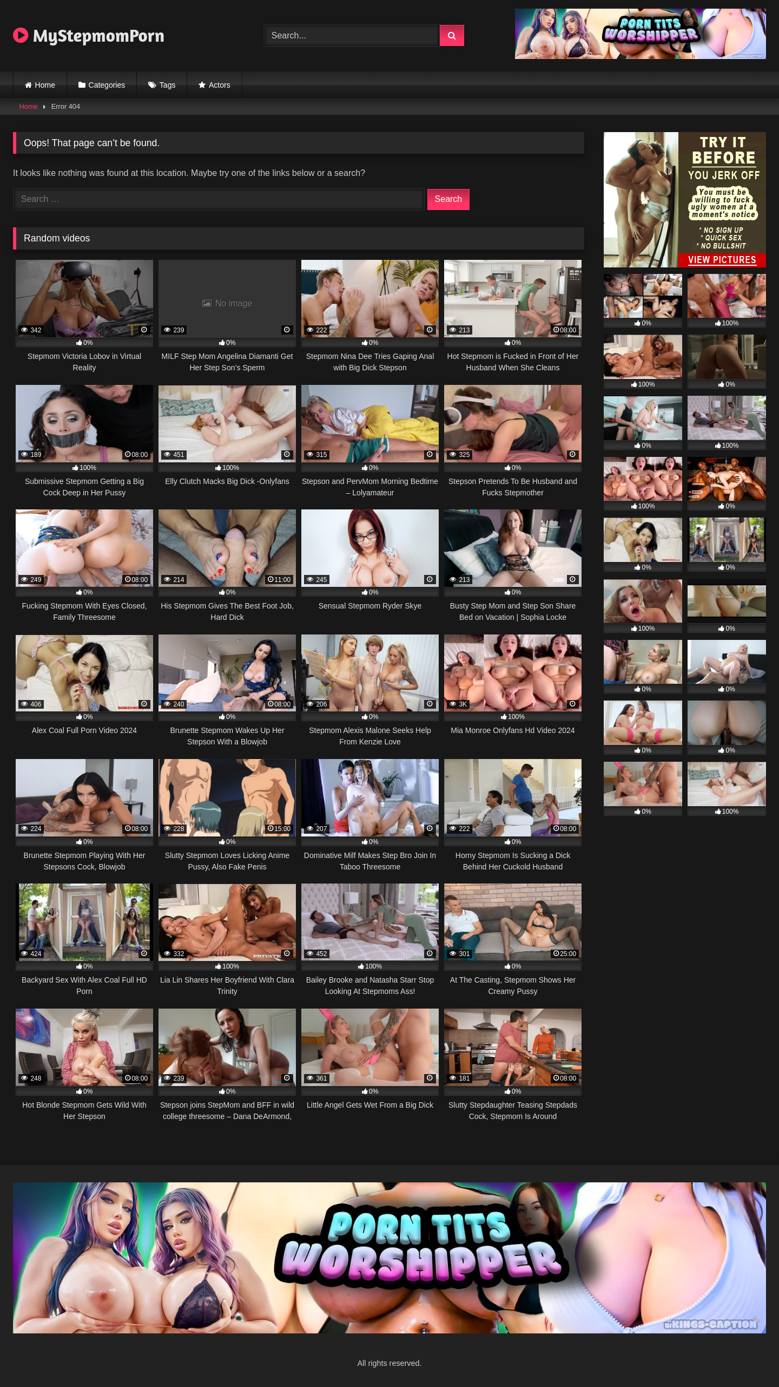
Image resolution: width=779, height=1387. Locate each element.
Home (45, 85)
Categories (107, 85)
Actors (219, 85)
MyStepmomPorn (88, 35)
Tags (168, 85)
